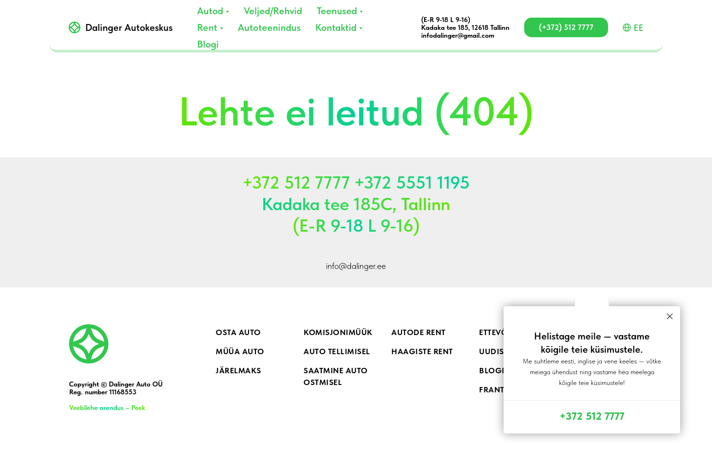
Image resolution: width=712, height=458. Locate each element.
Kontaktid (335, 27)
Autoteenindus (269, 27)
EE (633, 28)
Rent (207, 27)
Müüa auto (240, 351)
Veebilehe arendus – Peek (107, 407)
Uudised (496, 351)
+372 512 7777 (591, 416)
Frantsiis (499, 389)
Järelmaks (238, 370)
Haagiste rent (422, 351)
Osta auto (238, 332)
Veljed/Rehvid (273, 11)
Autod (210, 11)
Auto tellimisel (337, 351)
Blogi (208, 44)
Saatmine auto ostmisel (336, 376)
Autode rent (418, 332)
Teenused (337, 11)
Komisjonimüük (338, 332)
